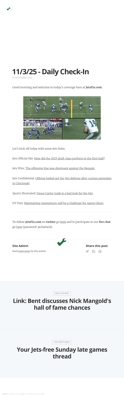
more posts (24, 251)
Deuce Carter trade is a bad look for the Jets (65, 193)
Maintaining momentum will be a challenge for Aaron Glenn (63, 203)
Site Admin (20, 246)
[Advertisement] (62, 44)
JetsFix (5, 394)
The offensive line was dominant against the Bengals (60, 168)
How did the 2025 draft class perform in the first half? (69, 158)
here (63, 222)
